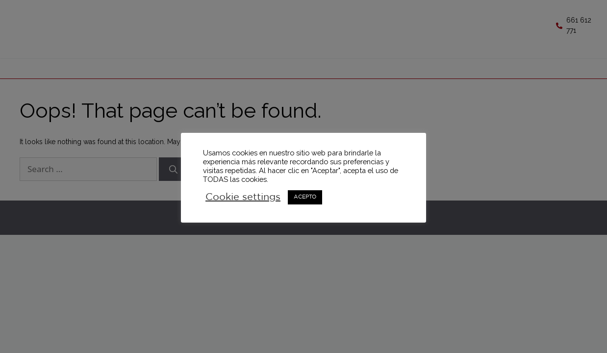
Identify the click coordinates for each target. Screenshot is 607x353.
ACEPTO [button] (305, 197)
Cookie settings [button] (242, 197)
